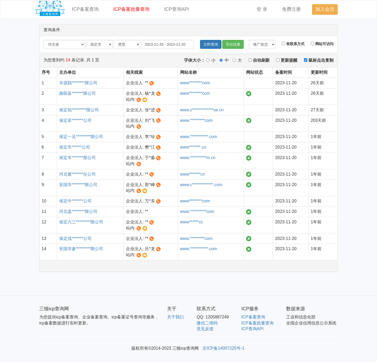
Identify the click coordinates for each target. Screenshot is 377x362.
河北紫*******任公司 (77, 174)
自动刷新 (259, 60)
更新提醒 (286, 60)
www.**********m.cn (197, 157)
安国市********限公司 (78, 184)
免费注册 (291, 9)
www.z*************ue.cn (202, 110)
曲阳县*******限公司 (77, 93)
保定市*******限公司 (77, 157)
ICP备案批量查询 (131, 9)
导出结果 (233, 44)
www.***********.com (198, 136)
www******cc (191, 222)
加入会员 (324, 9)
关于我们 (175, 317)
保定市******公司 (74, 147)
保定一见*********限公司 (81, 136)
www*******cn (192, 174)
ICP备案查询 (85, 9)
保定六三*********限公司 (81, 222)
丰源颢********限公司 (78, 83)
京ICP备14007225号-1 (223, 348)
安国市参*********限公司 (81, 248)
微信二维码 (207, 323)
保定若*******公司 (75, 120)
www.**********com (197, 211)
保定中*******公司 (75, 201)
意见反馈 (205, 329)
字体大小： (194, 60)
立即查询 (210, 44)
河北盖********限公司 (78, 211)
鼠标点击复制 (319, 60)
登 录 (262, 9)
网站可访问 (322, 44)
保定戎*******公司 (75, 238)
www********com (195, 83)
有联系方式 (293, 44)
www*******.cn (193, 147)
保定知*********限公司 (79, 110)
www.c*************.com (201, 184)
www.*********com (196, 120)
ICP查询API (176, 9)
